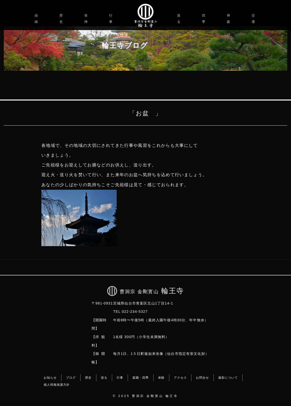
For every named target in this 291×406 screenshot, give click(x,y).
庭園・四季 (140, 377)
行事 (111, 19)
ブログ (71, 377)
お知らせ (50, 377)
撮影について (228, 377)
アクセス (180, 377)
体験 (161, 377)
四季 (204, 19)
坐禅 (86, 19)
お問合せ (202, 377)
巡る (179, 19)
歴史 (61, 19)
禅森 (229, 19)
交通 (254, 19)
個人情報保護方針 (57, 384)
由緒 (37, 19)
